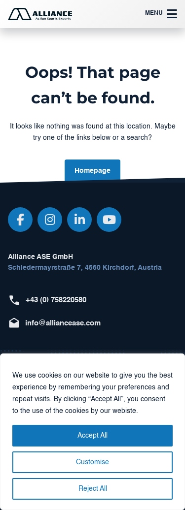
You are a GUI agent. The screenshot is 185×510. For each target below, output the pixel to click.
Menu (161, 14)
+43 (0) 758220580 (56, 300)
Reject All (92, 488)
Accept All (92, 435)
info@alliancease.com (63, 323)
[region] (92, 431)
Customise (92, 462)
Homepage (92, 170)
